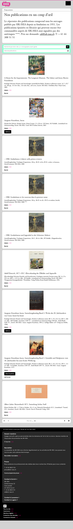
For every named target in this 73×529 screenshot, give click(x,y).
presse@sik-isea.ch (10, 469)
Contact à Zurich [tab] (10, 479)
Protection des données (12, 515)
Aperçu (8, 132)
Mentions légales (9, 513)
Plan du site (8, 509)
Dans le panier (10, 373)
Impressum (8, 511)
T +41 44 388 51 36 (9, 467)
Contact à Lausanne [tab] (11, 498)
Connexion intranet (10, 517)
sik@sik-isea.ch (47, 34)
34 (35, 421)
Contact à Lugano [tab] (11, 500)
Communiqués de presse (13, 473)
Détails (7, 90)
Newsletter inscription (12, 456)
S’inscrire (8, 442)
